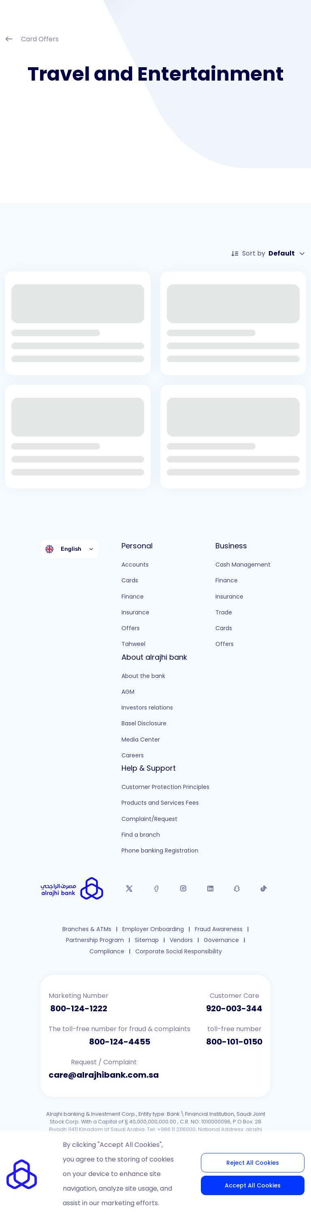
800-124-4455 (119, 1041)
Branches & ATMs (86, 929)
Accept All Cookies (253, 1185)
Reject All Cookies (252, 1163)
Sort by (268, 253)
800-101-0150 (234, 1041)
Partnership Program (95, 940)
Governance (221, 940)
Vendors (181, 940)
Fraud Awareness (219, 929)
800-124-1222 (78, 1008)
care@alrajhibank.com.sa (104, 1075)
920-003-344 (234, 1008)
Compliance (106, 951)
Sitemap (147, 940)
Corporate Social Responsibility (178, 951)
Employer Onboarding (153, 929)
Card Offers (32, 39)
